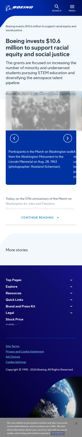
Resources (39, 293)
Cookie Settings (16, 362)
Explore (39, 287)
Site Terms (12, 346)
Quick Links (39, 300)
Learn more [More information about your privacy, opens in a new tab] (57, 433)
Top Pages (39, 280)
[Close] (76, 423)
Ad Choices (13, 356)
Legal (39, 313)
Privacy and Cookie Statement (25, 351)
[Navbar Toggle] (72, 7)
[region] (41, 427)
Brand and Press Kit (39, 306)
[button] (41, 217)
